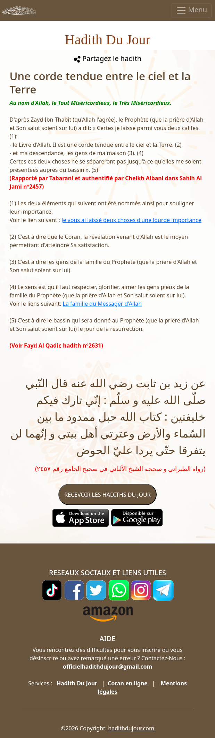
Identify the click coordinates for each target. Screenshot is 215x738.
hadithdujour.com (131, 728)
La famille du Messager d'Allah (102, 303)
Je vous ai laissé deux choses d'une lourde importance (131, 220)
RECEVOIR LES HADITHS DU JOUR (107, 495)
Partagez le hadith (107, 58)
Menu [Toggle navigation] (191, 10)
